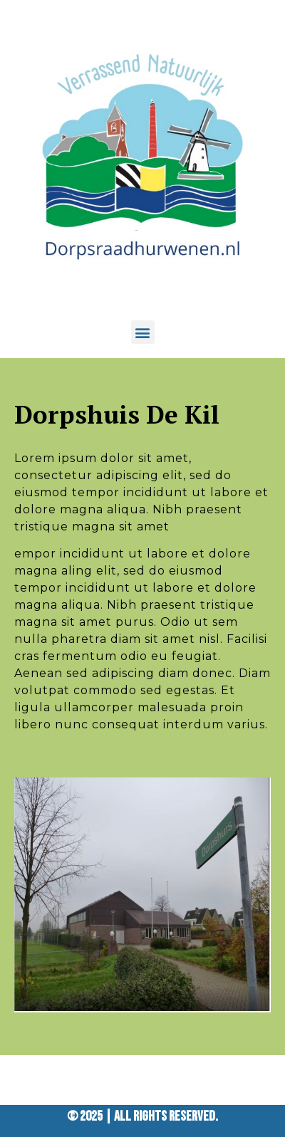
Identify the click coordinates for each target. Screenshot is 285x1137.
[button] (143, 332)
